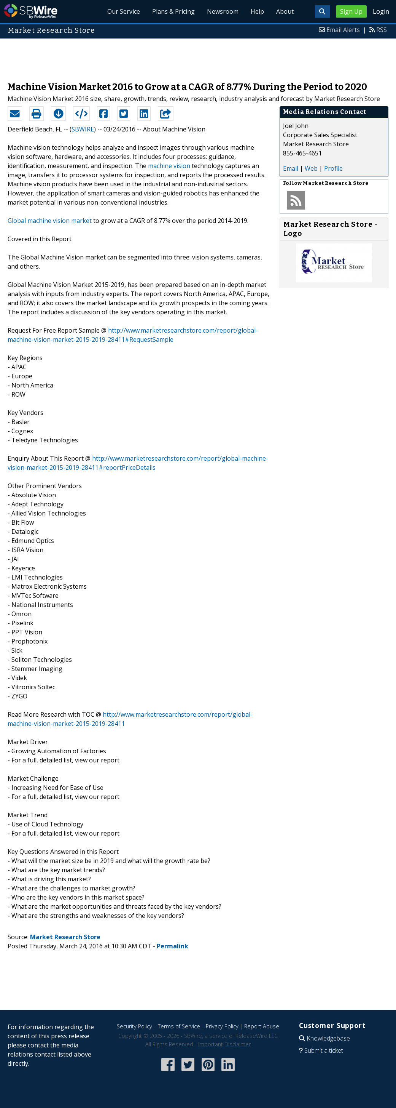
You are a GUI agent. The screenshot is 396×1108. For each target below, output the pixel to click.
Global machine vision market (50, 220)
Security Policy (134, 1026)
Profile (333, 168)
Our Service (123, 11)
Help (257, 11)
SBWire (30, 11)
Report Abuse (261, 1026)
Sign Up (351, 11)
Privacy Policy (222, 1026)
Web (311, 168)
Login (381, 11)
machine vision (169, 166)
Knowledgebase (328, 1038)
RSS (381, 30)
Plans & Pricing (173, 11)
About (285, 11)
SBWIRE (83, 129)
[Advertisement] (198, 56)
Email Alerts (343, 30)
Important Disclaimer (224, 1044)
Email (290, 168)
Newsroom (223, 11)
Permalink (172, 946)
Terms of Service (179, 1026)
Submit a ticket (323, 1050)
